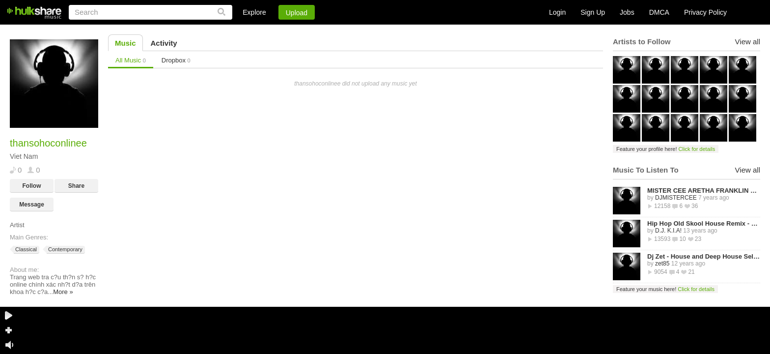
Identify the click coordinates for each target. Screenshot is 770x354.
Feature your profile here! (665, 149)
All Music (130, 60)
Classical (25, 249)
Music (125, 43)
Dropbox (176, 60)
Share (76, 185)
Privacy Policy (705, 12)
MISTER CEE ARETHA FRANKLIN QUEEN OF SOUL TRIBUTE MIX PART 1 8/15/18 (703, 190)
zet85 (662, 263)
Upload (296, 13)
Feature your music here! (665, 289)
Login (557, 12)
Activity (164, 43)
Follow (32, 185)
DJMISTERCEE (676, 197)
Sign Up (592, 12)
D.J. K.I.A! (668, 230)
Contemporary (64, 249)
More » (63, 291)
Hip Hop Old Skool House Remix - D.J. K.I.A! (703, 223)
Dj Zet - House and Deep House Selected (703, 256)
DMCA (659, 12)
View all (747, 41)
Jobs (627, 12)
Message (31, 204)
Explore (254, 12)
